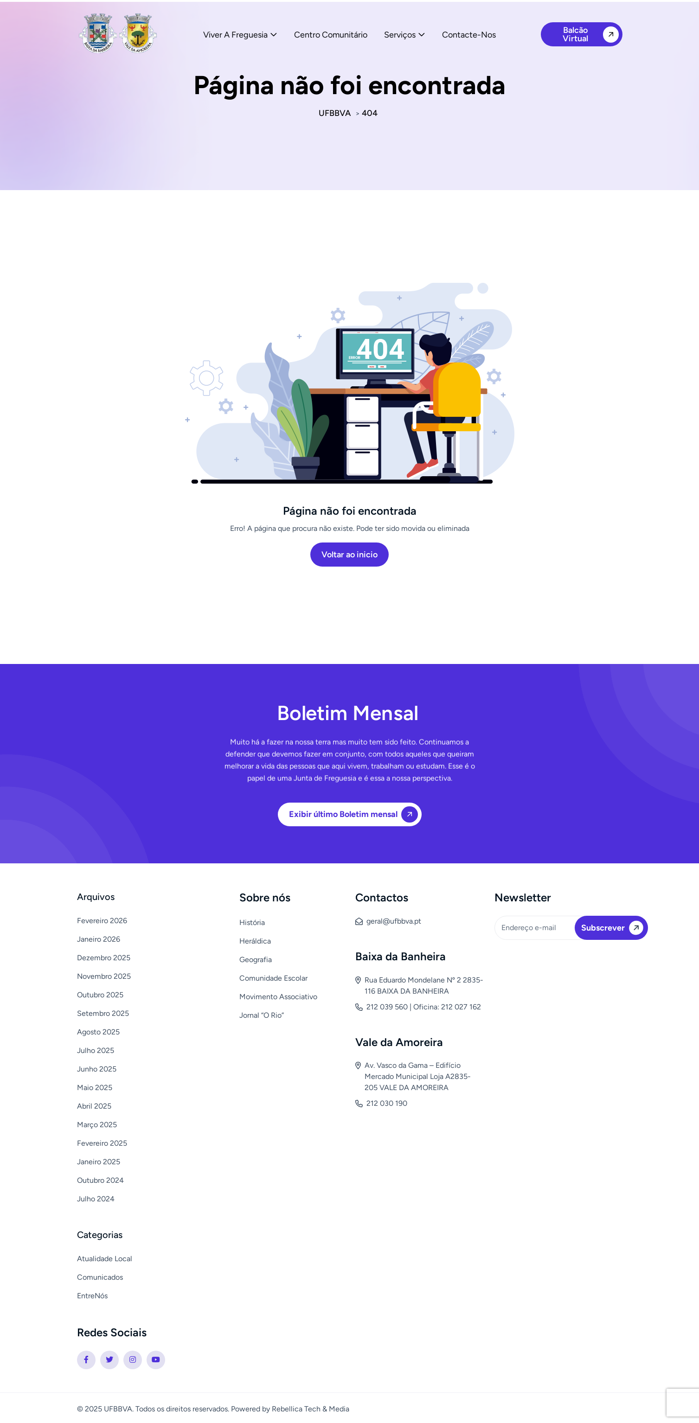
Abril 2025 (94, 1106)
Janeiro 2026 (98, 939)
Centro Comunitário (330, 35)
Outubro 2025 (100, 994)
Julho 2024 (96, 1198)
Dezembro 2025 (103, 957)
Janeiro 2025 (98, 1161)
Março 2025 (97, 1124)
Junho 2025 (96, 1069)
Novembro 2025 (104, 976)
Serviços (400, 35)
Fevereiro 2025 (102, 1143)
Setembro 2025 (103, 1013)
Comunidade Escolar (273, 978)
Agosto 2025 (98, 1031)
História (252, 922)
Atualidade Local (104, 1258)
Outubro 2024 (100, 1180)
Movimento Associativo (278, 996)
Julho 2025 (95, 1050)
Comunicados (100, 1277)
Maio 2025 (94, 1087)
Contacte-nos (469, 35)
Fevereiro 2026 (102, 920)
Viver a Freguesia (235, 35)
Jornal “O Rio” (261, 1015)
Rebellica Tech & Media (310, 1408)
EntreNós (92, 1295)
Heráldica (255, 941)
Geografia (255, 959)
